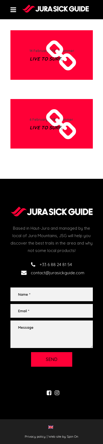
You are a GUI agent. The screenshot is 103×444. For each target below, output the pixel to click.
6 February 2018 (42, 119)
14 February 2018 (43, 51)
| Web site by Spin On (62, 436)
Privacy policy (35, 436)
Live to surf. (46, 59)
